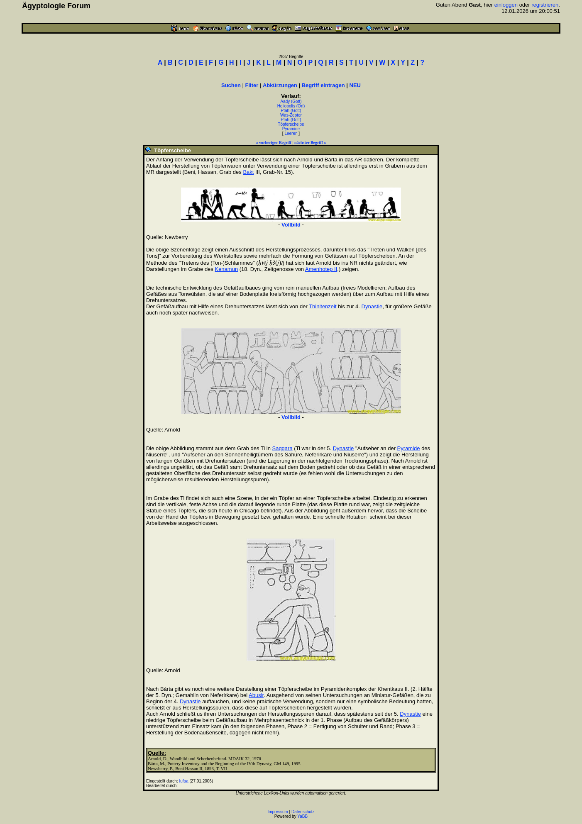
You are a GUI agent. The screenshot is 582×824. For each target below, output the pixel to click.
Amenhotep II (321, 269)
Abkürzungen (280, 85)
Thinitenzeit (322, 306)
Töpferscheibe (291, 124)
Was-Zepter (291, 115)
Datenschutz (303, 811)
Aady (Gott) (290, 101)
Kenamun (226, 269)
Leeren (290, 133)
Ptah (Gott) (291, 110)
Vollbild (291, 225)
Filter (252, 85)
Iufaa (183, 781)
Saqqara (282, 448)
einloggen (506, 5)
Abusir (256, 695)
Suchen (231, 85)
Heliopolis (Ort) (291, 106)
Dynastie (372, 306)
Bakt (248, 172)
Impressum (277, 811)
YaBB (302, 816)
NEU (355, 85)
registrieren (544, 5)
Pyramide (291, 129)
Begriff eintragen (323, 85)
